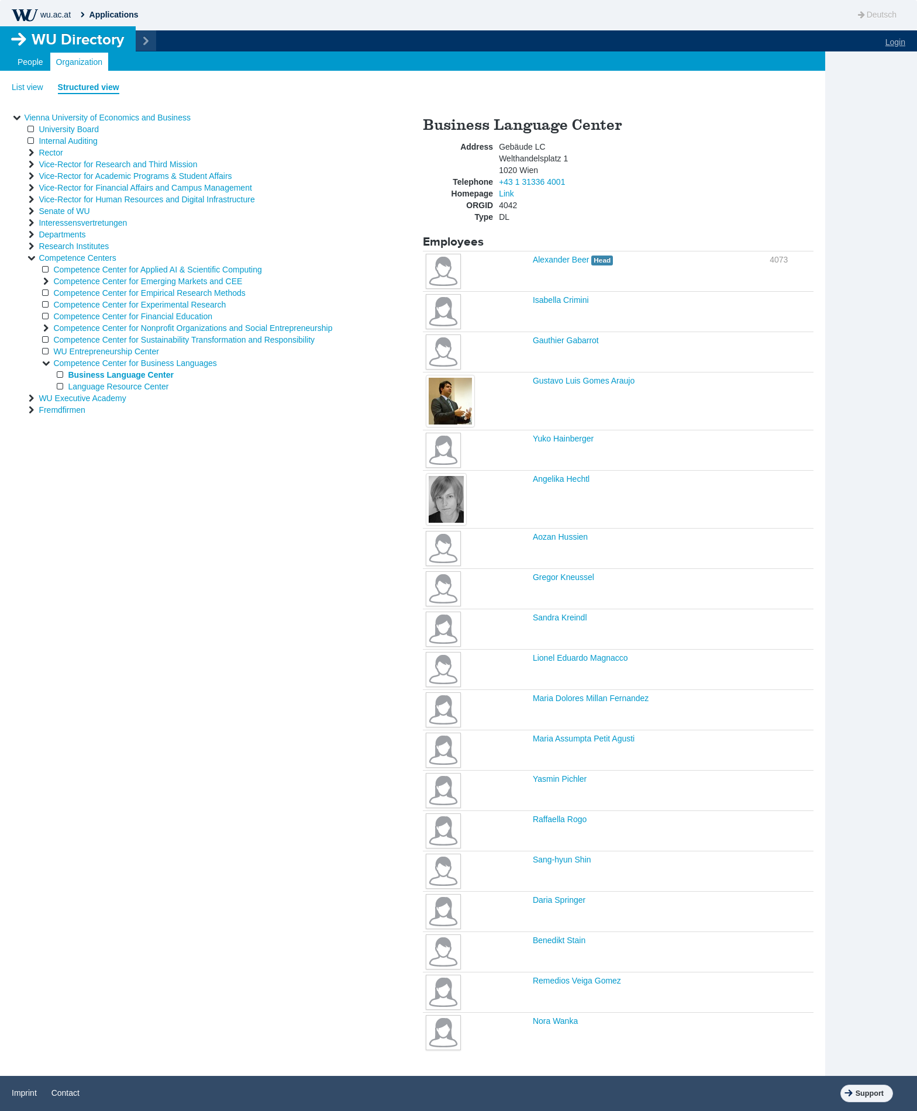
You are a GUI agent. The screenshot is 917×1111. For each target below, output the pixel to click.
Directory (78, 39)
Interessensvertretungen (83, 222)
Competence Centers (77, 258)
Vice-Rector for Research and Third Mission (118, 164)
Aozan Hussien (560, 536)
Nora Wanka (555, 1021)
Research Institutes (74, 246)
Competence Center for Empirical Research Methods (149, 293)
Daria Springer (559, 900)
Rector (51, 152)
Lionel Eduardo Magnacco (580, 658)
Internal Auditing (68, 141)
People (30, 62)
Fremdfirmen (62, 410)
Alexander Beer (562, 259)
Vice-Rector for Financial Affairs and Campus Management (145, 187)
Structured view (88, 87)
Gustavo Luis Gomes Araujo (584, 380)
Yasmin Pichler (560, 779)
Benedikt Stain (559, 940)
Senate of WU (64, 211)
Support (870, 1093)
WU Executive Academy (82, 398)
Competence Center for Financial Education (132, 316)
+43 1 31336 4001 (532, 182)
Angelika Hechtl (561, 479)
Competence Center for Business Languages (134, 363)
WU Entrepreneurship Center (106, 351)
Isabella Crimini (561, 300)
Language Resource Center (118, 386)
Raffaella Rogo (560, 819)
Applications (114, 14)
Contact (65, 1093)
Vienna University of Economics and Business (107, 117)
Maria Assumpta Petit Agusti (584, 738)
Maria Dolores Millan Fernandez (591, 698)
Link (506, 193)
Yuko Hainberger (563, 438)
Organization (79, 62)
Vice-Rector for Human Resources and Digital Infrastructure (146, 199)
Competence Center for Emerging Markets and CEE (147, 281)
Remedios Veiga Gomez (577, 980)
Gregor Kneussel (563, 577)
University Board (69, 129)
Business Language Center (121, 374)
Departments (62, 234)
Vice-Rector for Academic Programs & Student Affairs (135, 176)
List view (27, 87)
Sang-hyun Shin (562, 859)
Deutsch (876, 14)
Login (895, 42)
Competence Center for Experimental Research (139, 304)
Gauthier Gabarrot (566, 340)
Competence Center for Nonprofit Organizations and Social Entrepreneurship (192, 328)
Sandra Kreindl (560, 617)
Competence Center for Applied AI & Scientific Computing (157, 269)
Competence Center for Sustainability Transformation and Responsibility (184, 339)
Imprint (24, 1093)
